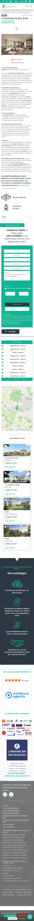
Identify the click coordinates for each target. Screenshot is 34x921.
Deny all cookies (24, 916)
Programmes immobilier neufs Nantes (14, 855)
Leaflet (16, 450)
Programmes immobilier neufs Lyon (13, 860)
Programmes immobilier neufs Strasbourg (15, 877)
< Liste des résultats (27, 15)
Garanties (5, 893)
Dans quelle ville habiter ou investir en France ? (16, 901)
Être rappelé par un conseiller (17, 309)
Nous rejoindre (8, 844)
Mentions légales (14, 323)
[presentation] (17, 300)
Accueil (5, 825)
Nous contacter (9, 847)
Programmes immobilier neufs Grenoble (15, 875)
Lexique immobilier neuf (11, 828)
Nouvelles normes (8, 895)
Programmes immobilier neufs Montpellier (15, 870)
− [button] (3, 410)
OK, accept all (10, 916)
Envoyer (17, 304)
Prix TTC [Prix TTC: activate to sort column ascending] (28, 343)
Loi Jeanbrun (6, 885)
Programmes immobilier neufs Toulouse (14, 872)
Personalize (12, 918)
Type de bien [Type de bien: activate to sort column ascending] (9, 344)
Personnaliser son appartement (12, 898)
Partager (10, 331)
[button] (3, 44)
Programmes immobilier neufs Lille (13, 857)
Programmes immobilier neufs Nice (13, 867)
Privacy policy (22, 918)
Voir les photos (17, 59)
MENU (28, 6)
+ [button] (3, 408)
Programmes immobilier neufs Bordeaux (15, 862)
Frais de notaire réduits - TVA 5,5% (13, 888)
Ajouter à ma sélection (17, 62)
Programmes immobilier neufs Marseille (14, 865)
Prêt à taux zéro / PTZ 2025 (11, 890)
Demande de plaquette (12, 225)
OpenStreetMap (23, 450)
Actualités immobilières (11, 830)
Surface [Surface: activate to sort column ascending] (20, 344)
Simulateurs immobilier (11, 833)
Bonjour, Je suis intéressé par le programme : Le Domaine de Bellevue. (17, 276)
